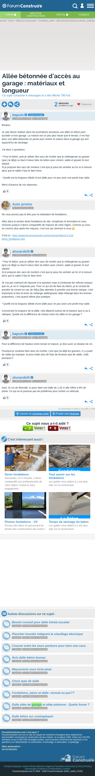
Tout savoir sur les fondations (62, 476)
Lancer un (32, 413)
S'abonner (84, 104)
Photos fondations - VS (21, 522)
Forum (9, 15)
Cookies (66, 769)
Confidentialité (54, 769)
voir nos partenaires (9, 749)
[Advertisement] (47, 573)
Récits (36, 14)
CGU (79, 766)
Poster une (65, 413)
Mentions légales (45, 766)
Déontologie (30, 769)
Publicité (42, 769)
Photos (60, 15)
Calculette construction (65, 766)
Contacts (8, 766)
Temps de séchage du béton (69, 522)
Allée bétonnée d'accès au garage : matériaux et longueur (41, 83)
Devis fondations (17, 474)
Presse (87, 766)
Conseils (84, 15)
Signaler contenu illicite (24, 766)
